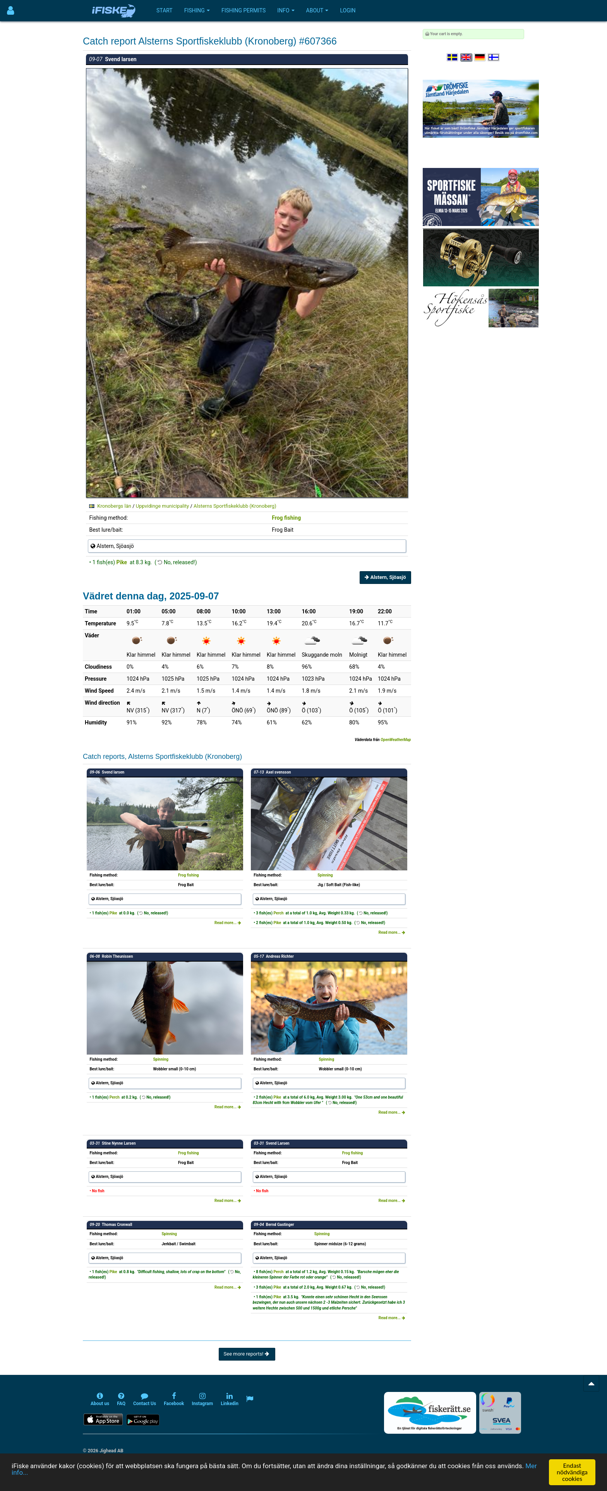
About (317, 10)
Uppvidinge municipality (162, 506)
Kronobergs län (114, 506)
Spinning (325, 875)
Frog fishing (286, 518)
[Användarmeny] (10, 10)
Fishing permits (243, 10)
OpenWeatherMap (396, 740)
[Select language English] (466, 57)
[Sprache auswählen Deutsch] (480, 57)
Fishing (197, 10)
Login (347, 10)
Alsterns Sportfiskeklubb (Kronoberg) (235, 506)
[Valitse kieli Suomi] (494, 57)
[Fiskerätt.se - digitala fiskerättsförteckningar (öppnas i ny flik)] (430, 1413)
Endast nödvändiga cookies (572, 1472)
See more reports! (247, 1354)
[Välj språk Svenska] (453, 57)
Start (164, 10)
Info (285, 10)
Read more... (227, 923)
